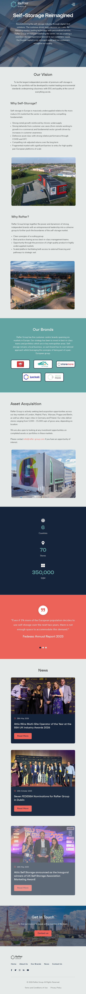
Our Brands (36, 964)
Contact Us (57, 964)
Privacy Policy (56, 988)
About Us (23, 964)
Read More (23, 748)
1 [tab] (40, 647)
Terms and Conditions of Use (36, 988)
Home (13, 964)
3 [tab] (46, 647)
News (46, 964)
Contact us (43, 933)
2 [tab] (43, 647)
